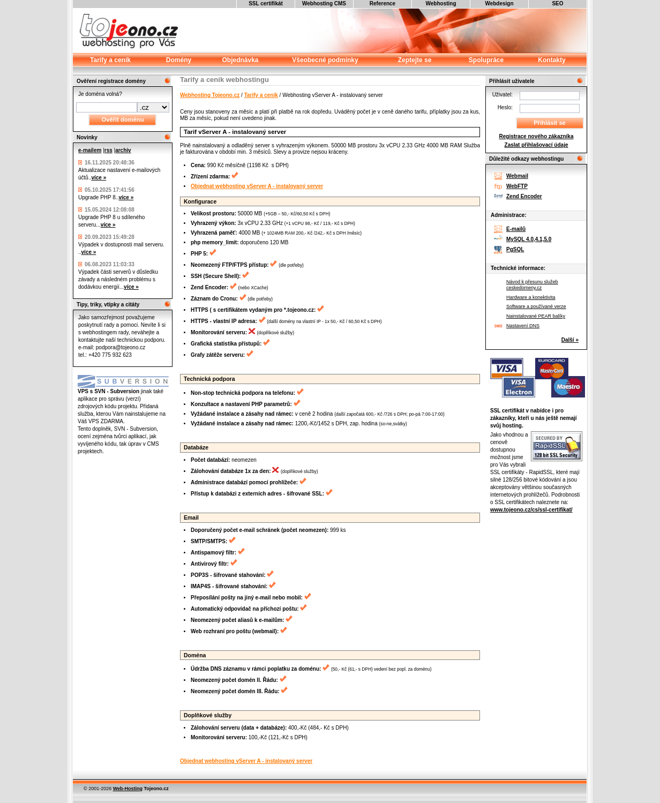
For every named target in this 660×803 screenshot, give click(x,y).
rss (108, 150)
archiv (123, 150)
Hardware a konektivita (531, 297)
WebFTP (517, 186)
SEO (557, 3)
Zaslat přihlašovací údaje (536, 145)
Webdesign (499, 3)
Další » (570, 340)
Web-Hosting (127, 788)
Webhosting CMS (324, 3)
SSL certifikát (266, 3)
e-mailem (89, 150)
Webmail (517, 176)
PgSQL (515, 249)
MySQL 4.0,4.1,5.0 (528, 239)
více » (98, 178)
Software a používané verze (536, 306)
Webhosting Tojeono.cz (209, 95)
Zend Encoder (524, 196)
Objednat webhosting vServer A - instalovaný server (257, 186)
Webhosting (440, 3)
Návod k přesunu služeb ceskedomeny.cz (532, 284)
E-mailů (516, 229)
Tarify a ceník (261, 95)
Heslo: (505, 107)
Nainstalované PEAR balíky (535, 316)
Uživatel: (502, 94)
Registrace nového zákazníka (536, 136)
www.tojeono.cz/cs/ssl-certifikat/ (531, 510)
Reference (382, 3)
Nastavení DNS (522, 325)
